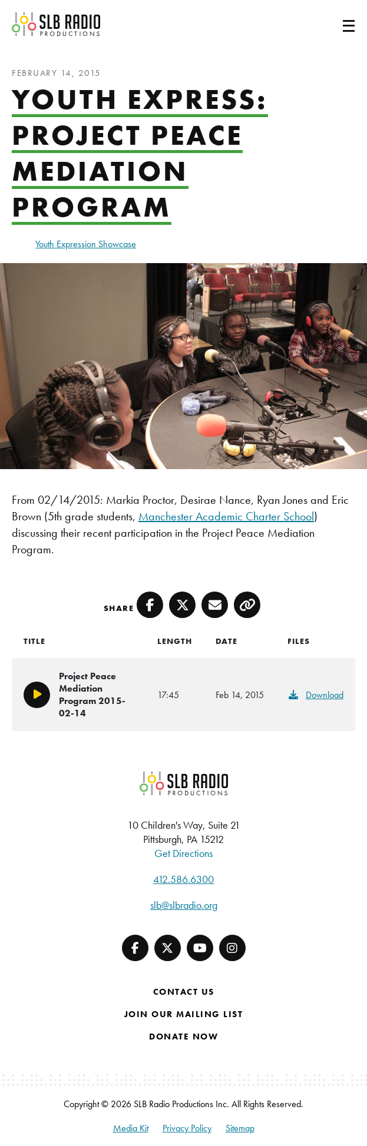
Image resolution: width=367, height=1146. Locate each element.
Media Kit (130, 1128)
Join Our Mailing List (183, 1014)
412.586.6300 (183, 879)
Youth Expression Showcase (85, 244)
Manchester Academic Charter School (226, 516)
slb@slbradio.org (183, 905)
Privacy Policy (187, 1128)
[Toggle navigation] (335, 24)
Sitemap (240, 1128)
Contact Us (183, 992)
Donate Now (183, 1036)
